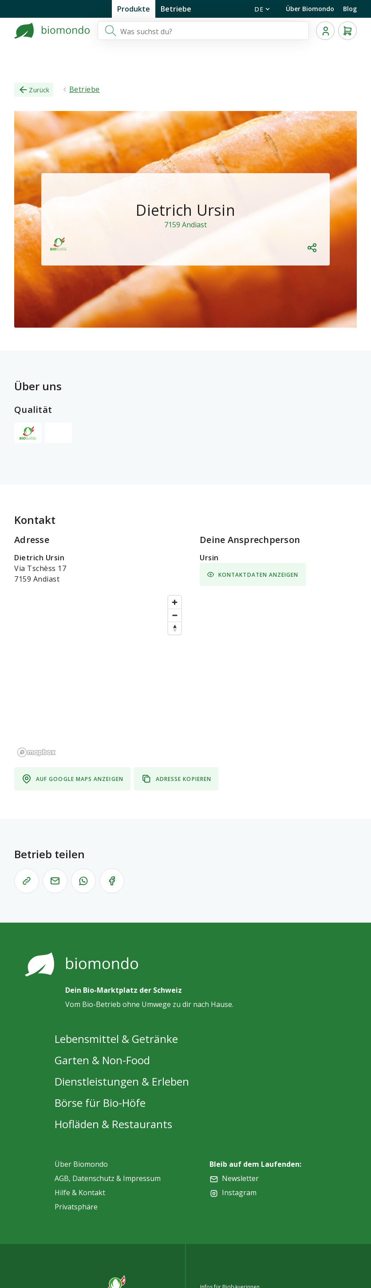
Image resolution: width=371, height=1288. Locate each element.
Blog (350, 8)
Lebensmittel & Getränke (116, 1038)
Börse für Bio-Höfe (100, 1102)
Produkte (133, 9)
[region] (100, 675)
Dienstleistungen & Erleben (122, 1081)
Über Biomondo (310, 8)
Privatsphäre (76, 1207)
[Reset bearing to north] (174, 628)
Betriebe (176, 9)
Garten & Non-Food (102, 1060)
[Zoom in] (174, 602)
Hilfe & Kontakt (80, 1192)
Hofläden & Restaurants (113, 1124)
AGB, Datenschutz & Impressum (108, 1178)
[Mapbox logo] (36, 752)
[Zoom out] (174, 615)
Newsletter (240, 1178)
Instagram (239, 1192)
